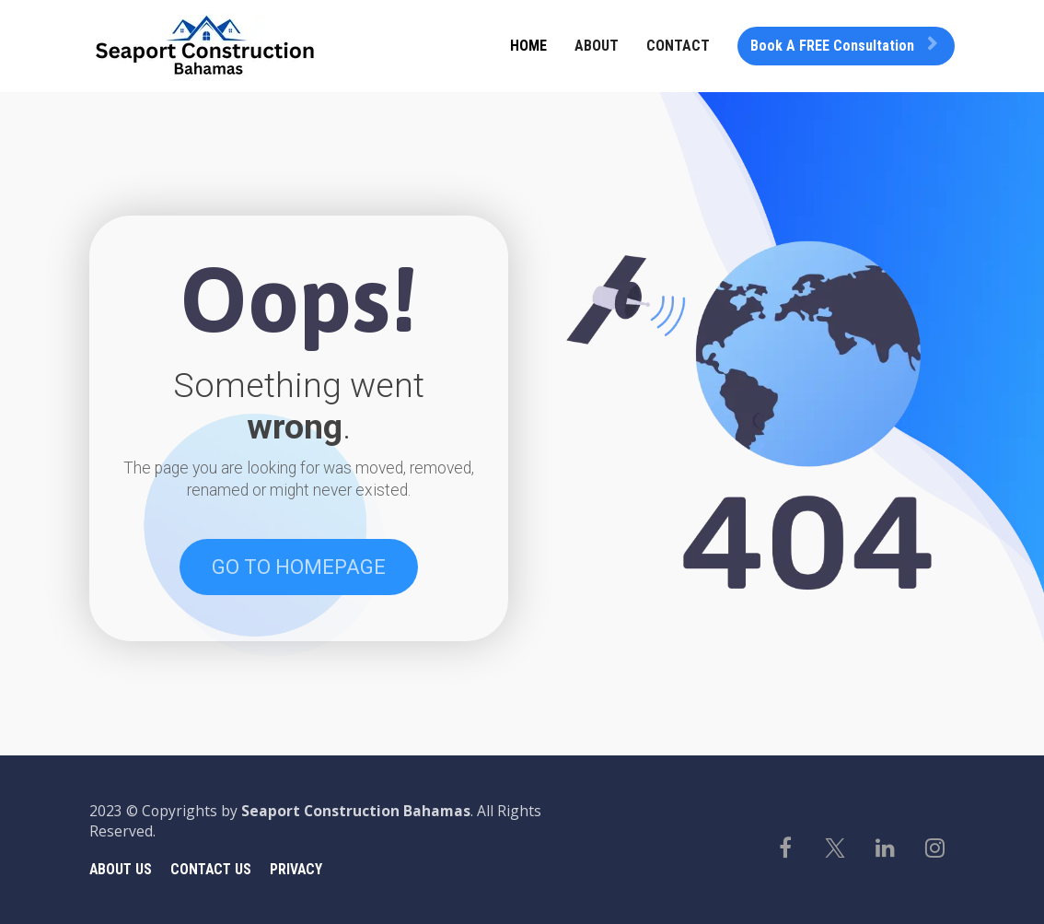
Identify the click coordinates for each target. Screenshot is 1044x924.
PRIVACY (296, 869)
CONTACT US (210, 869)
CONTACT (678, 45)
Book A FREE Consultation (843, 45)
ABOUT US (120, 869)
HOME (528, 45)
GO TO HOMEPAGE (299, 567)
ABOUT (596, 45)
